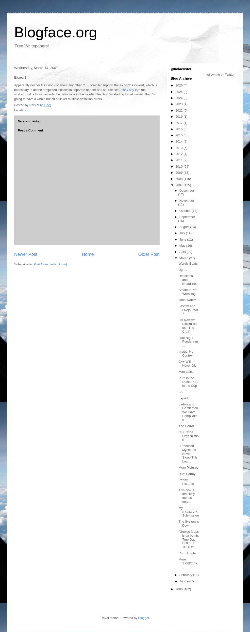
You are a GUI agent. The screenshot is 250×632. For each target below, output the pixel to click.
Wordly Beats (188, 263)
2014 (180, 141)
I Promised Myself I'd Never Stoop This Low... (188, 453)
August (184, 227)
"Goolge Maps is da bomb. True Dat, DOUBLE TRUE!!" (189, 539)
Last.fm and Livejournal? (188, 310)
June (183, 239)
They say (127, 90)
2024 (180, 98)
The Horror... (188, 426)
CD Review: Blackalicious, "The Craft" (188, 325)
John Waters (188, 300)
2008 (180, 179)
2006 (180, 589)
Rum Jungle (187, 553)
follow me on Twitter (220, 74)
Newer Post (25, 254)
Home (88, 254)
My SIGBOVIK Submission (189, 511)
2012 (180, 154)
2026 (180, 85)
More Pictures (188, 467)
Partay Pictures (186, 482)
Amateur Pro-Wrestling (188, 292)
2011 (180, 160)
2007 (180, 185)
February (186, 575)
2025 (180, 92)
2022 (180, 110)
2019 (180, 116)
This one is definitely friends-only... (187, 495)
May (182, 245)
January (185, 581)
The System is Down (189, 523)
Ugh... (183, 270)
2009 (180, 172)
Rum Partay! (187, 474)
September (187, 217)
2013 (180, 148)
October (185, 211)
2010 (180, 166)
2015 (180, 135)
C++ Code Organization (189, 436)
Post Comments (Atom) (50, 264)
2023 (180, 104)
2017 (180, 123)
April (183, 252)
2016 (180, 129)
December (186, 190)
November (186, 200)
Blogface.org (55, 32)
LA (181, 392)
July (182, 233)
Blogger (143, 618)
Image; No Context (186, 353)
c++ (28, 110)
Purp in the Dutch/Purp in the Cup (188, 382)
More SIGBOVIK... (189, 563)
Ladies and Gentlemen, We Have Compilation (189, 411)
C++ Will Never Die (188, 363)
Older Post (149, 254)
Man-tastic (186, 371)
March (184, 258)
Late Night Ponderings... (189, 341)
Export (183, 398)
